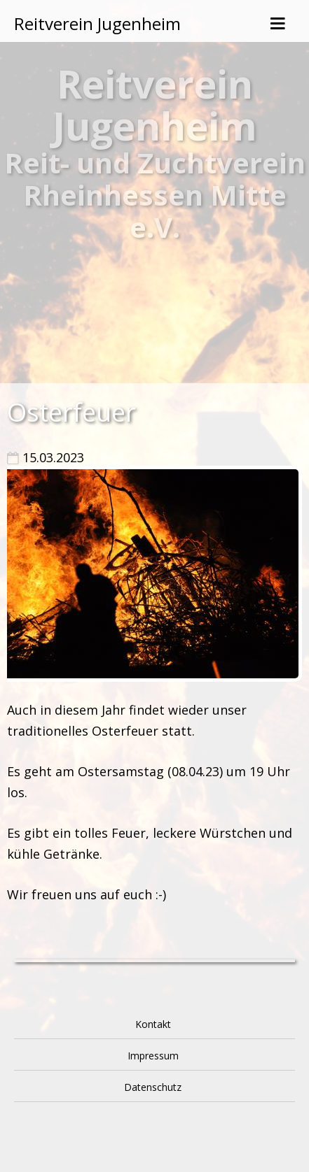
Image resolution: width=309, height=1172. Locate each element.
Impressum (153, 1055)
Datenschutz (152, 1087)
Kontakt (153, 1024)
